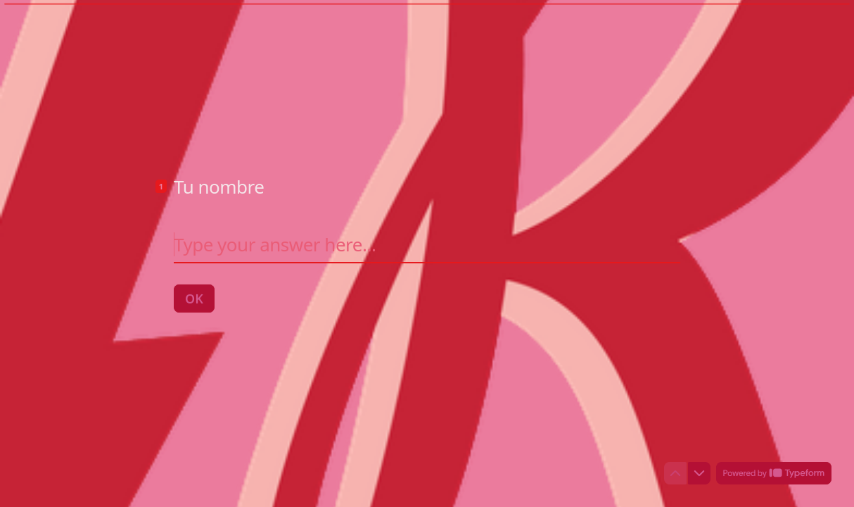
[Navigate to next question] (699, 473)
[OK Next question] (194, 298)
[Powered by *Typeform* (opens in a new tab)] (773, 473)
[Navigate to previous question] (675, 473)
